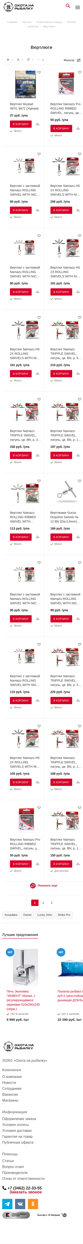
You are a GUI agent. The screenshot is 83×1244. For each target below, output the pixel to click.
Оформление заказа (19, 1119)
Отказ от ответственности (23, 1178)
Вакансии (10, 1094)
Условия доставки (17, 1130)
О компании (12, 1077)
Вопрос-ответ (13, 1167)
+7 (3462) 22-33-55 (25, 1188)
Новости (9, 1083)
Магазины (10, 1100)
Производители (15, 1173)
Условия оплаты (15, 1125)
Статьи (8, 1161)
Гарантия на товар (17, 1136)
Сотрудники (11, 1088)
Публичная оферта (17, 1142)
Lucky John (44, 914)
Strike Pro (64, 914)
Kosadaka (11, 914)
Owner (27, 914)
